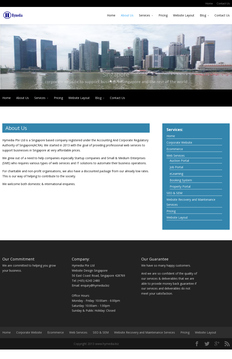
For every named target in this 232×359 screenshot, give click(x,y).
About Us (127, 15)
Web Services (176, 155)
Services (144, 15)
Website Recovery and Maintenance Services (191, 201)
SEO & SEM (174, 193)
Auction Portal (179, 160)
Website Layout (183, 15)
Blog (203, 15)
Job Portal (176, 167)
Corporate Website (179, 142)
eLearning (176, 173)
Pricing (163, 15)
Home (209, 3)
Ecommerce (175, 148)
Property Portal (180, 186)
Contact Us (223, 3)
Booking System (181, 179)
